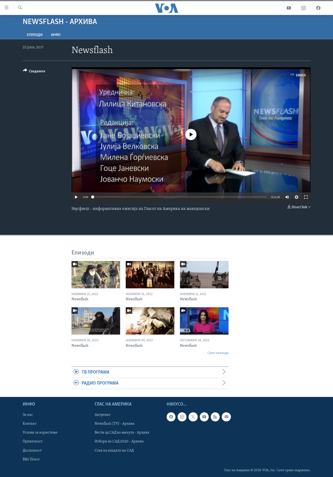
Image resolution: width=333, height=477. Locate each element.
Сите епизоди (218, 353)
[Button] (34, 72)
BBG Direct (31, 459)
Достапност (32, 450)
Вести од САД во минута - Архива (122, 433)
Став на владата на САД (114, 450)
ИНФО (56, 35)
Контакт (29, 424)
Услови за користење (40, 433)
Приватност (33, 442)
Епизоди (35, 35)
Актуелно (102, 415)
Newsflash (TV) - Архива (115, 424)
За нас (28, 415)
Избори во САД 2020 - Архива (119, 442)
